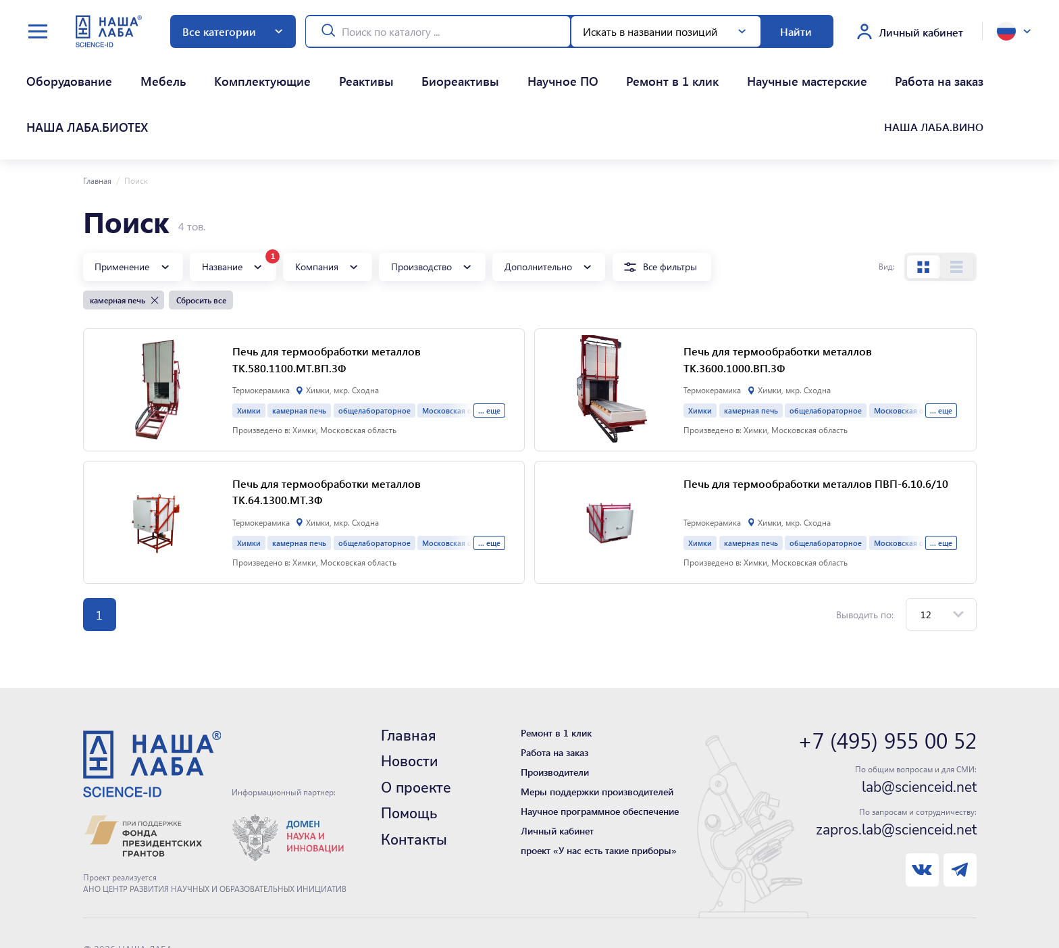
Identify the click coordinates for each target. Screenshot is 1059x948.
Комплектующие (195, 70)
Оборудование (50, 70)
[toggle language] (1014, 31)
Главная (97, 112)
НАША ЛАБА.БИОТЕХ (834, 70)
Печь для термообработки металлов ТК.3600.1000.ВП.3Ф (777, 291)
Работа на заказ (729, 70)
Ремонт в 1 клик (510, 70)
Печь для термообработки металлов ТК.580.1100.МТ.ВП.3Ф (326, 291)
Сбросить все (201, 231)
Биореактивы (346, 70)
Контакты (414, 771)
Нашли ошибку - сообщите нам (152, 913)
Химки (249, 342)
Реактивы (275, 70)
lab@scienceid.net (919, 718)
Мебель (120, 70)
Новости (409, 693)
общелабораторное (374, 342)
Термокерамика (261, 321)
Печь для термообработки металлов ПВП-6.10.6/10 (815, 415)
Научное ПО (424, 70)
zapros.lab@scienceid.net (896, 761)
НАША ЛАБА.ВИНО (942, 70)
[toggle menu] (37, 31)
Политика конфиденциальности (152, 897)
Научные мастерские (621, 70)
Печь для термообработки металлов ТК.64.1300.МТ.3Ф (326, 423)
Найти (796, 31)
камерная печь (299, 342)
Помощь (409, 745)
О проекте (416, 719)
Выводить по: (865, 546)
